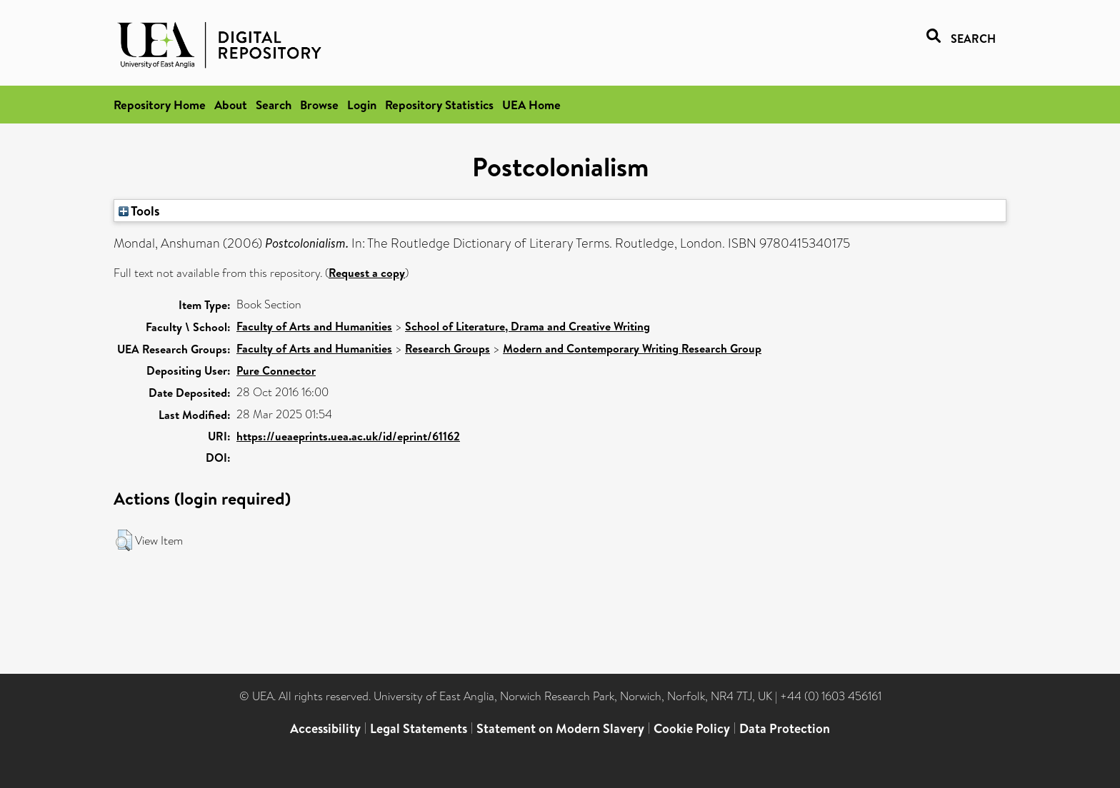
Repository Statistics (439, 104)
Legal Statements (418, 728)
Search (273, 104)
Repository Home (160, 104)
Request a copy (367, 273)
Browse (319, 104)
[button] (124, 540)
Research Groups (447, 348)
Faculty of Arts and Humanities (314, 326)
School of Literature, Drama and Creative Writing (527, 326)
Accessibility (325, 728)
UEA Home (531, 104)
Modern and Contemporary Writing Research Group (632, 348)
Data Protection (784, 728)
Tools (139, 210)
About (230, 104)
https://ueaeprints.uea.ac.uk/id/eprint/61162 (348, 436)
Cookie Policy (692, 728)
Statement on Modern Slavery (560, 728)
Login (361, 104)
